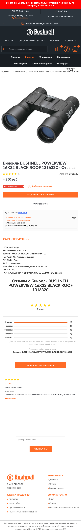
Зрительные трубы (42, 64)
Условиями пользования (36, 458)
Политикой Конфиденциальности (54, 455)
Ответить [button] (10, 399)
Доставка (53, 480)
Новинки (55, 41)
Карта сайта (14, 503)
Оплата (52, 484)
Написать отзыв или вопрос (40, 365)
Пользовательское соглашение (23, 512)
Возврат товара (56, 488)
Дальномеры (63, 57)
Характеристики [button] (40, 204)
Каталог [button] (9, 41)
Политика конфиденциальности (64, 508)
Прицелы (15, 57)
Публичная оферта (17, 508)
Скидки (52, 503)
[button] (20, 18)
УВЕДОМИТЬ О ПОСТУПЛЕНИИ (40, 195)
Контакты (70, 41)
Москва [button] (22, 213)
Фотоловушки (20, 64)
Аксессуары (62, 64)
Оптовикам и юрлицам (32, 41)
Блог (51, 499)
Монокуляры (45, 57)
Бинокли (29, 57)
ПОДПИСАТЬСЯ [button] (40, 449)
